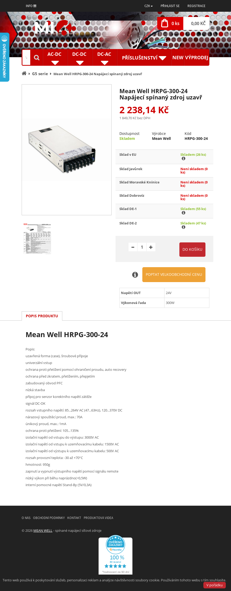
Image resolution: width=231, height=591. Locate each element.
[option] (66, 150)
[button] (149, 6)
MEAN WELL (42, 530)
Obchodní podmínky (49, 518)
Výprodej (196, 57)
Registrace (196, 6)
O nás (26, 518)
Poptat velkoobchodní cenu (174, 274)
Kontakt (74, 518)
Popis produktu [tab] (42, 315)
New (177, 57)
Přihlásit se (170, 6)
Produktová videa (98, 518)
